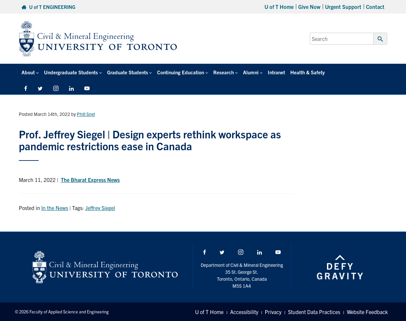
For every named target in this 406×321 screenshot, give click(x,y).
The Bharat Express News (90, 179)
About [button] (28, 72)
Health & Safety (307, 72)
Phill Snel (86, 114)
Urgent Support (343, 6)
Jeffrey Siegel (100, 207)
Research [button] (223, 72)
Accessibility (244, 311)
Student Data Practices (314, 311)
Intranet (276, 72)
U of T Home (279, 6)
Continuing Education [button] (180, 72)
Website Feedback (367, 311)
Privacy (273, 311)
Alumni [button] (251, 72)
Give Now (309, 6)
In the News (54, 207)
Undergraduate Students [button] (71, 72)
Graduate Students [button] (127, 72)
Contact (375, 6)
